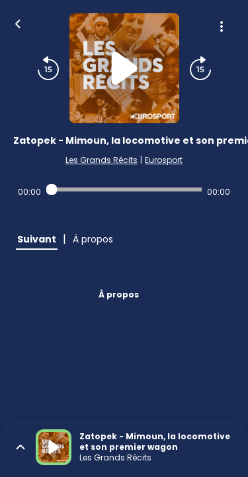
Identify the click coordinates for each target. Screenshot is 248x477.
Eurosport (164, 160)
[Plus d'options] (221, 26)
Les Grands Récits (101, 160)
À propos (119, 294)
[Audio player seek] (124, 189)
